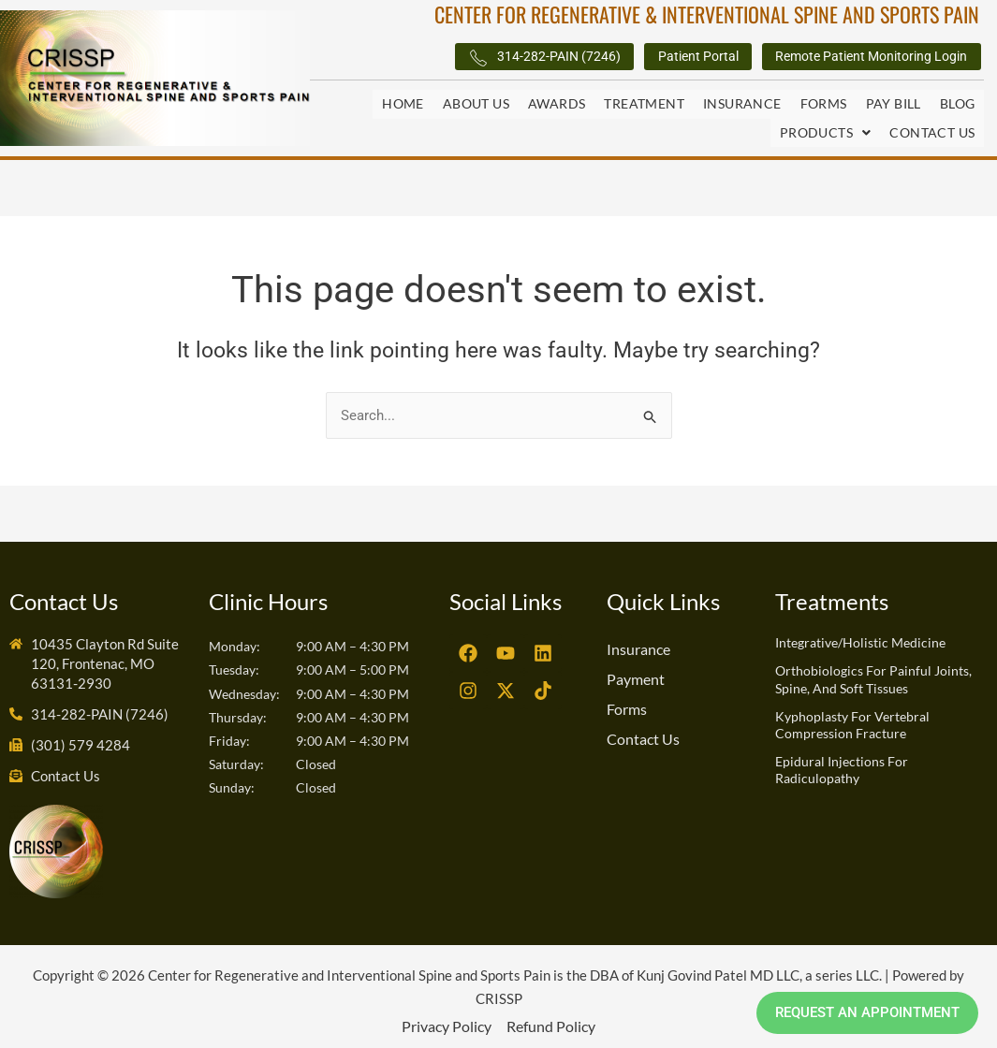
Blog (957, 104)
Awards (556, 104)
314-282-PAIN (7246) (468, 58)
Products (826, 127)
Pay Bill (893, 104)
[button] (825, 127)
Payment (636, 670)
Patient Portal (647, 57)
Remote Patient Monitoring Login (851, 57)
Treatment (644, 104)
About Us (476, 104)
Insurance (742, 104)
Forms (823, 104)
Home (403, 104)
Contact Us (932, 127)
